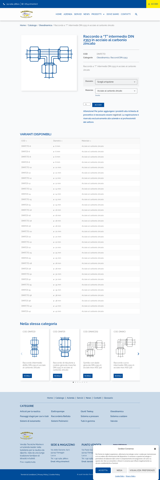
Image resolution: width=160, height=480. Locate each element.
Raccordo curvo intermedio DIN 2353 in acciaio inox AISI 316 (124, 365)
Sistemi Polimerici (59, 421)
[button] (155, 449)
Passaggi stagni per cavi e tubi (34, 416)
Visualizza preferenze (142, 470)
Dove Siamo (113, 14)
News (87, 14)
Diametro (89, 81)
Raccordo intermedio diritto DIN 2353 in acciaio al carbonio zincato (34, 365)
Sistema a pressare (90, 416)
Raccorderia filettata (60, 416)
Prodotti (98, 14)
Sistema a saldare (118, 416)
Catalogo (32, 25)
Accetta (103, 470)
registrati (117, 115)
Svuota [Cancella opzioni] (97, 95)
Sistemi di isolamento (30, 421)
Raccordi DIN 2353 (119, 57)
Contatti (126, 14)
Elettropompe (57, 411)
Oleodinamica (45, 25)
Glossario (108, 398)
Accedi (98, 105)
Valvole (114, 421)
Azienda (68, 14)
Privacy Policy (131, 476)
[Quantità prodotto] (86, 104)
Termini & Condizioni (28, 474)
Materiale (89, 90)
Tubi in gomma (88, 421)
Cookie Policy (119, 476)
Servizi (78, 14)
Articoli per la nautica (30, 411)
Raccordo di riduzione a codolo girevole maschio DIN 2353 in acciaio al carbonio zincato (64, 366)
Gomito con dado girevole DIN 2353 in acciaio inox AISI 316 (92, 365)
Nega (119, 470)
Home (59, 14)
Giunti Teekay (87, 411)
